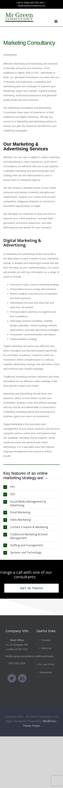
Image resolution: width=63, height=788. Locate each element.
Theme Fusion (31, 725)
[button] (31, 487)
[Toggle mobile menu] (56, 21)
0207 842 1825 (17, 663)
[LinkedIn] (22, 678)
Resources (46, 672)
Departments (46, 656)
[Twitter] (12, 678)
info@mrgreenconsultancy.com (31, 6)
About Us (46, 648)
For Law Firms (46, 664)
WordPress (49, 721)
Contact (46, 640)
